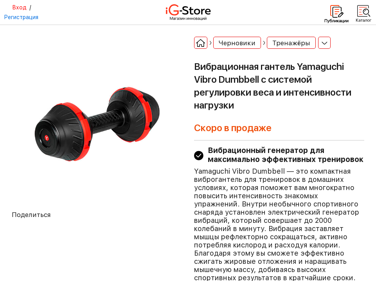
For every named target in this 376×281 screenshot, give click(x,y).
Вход (19, 7)
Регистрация (21, 17)
